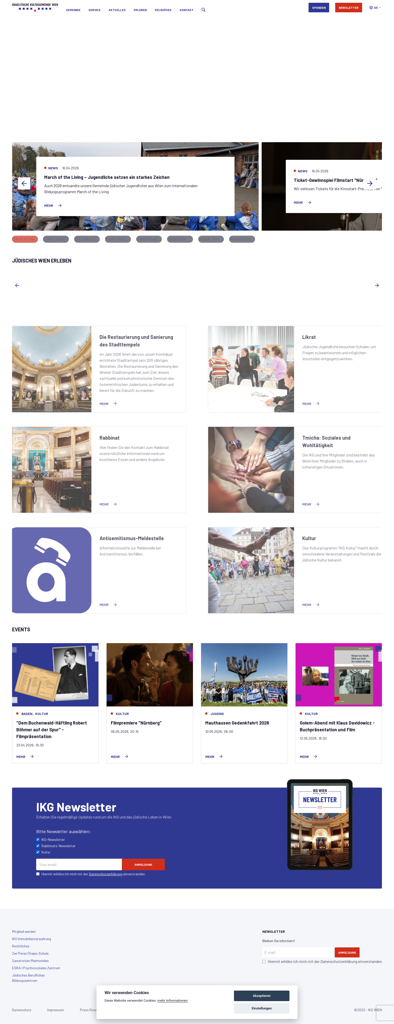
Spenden (319, 7)
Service (94, 7)
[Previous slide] (24, 184)
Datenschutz (21, 1007)
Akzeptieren (261, 996)
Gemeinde (73, 7)
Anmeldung (347, 950)
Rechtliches (20, 943)
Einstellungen (262, 1008)
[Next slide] (370, 184)
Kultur (41, 711)
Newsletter (349, 7)
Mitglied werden (24, 929)
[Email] (79, 862)
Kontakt (186, 7)
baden (26, 711)
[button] (375, 7)
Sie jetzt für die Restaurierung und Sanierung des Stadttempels (168, 101)
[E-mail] (298, 950)
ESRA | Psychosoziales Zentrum (36, 965)
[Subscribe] (143, 862)
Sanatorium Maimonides (30, 958)
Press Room (89, 1007)
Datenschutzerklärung (105, 871)
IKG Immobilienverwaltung (31, 936)
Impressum (55, 1007)
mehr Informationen (173, 1000)
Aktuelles (117, 7)
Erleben (140, 7)
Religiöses (163, 7)
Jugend (217, 711)
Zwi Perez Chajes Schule (30, 951)
